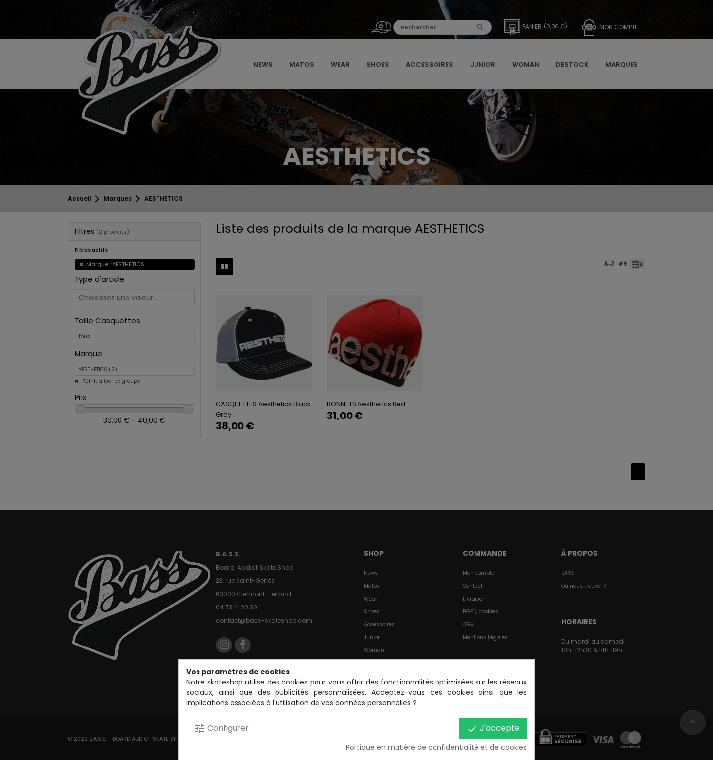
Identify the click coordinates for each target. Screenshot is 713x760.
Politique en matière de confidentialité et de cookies (436, 747)
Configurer (221, 728)
